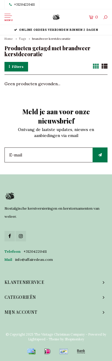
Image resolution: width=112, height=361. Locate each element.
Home (8, 39)
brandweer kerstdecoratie (51, 39)
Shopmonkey (74, 339)
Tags (22, 39)
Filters (16, 66)
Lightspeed (36, 339)
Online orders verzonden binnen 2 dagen (56, 30)
